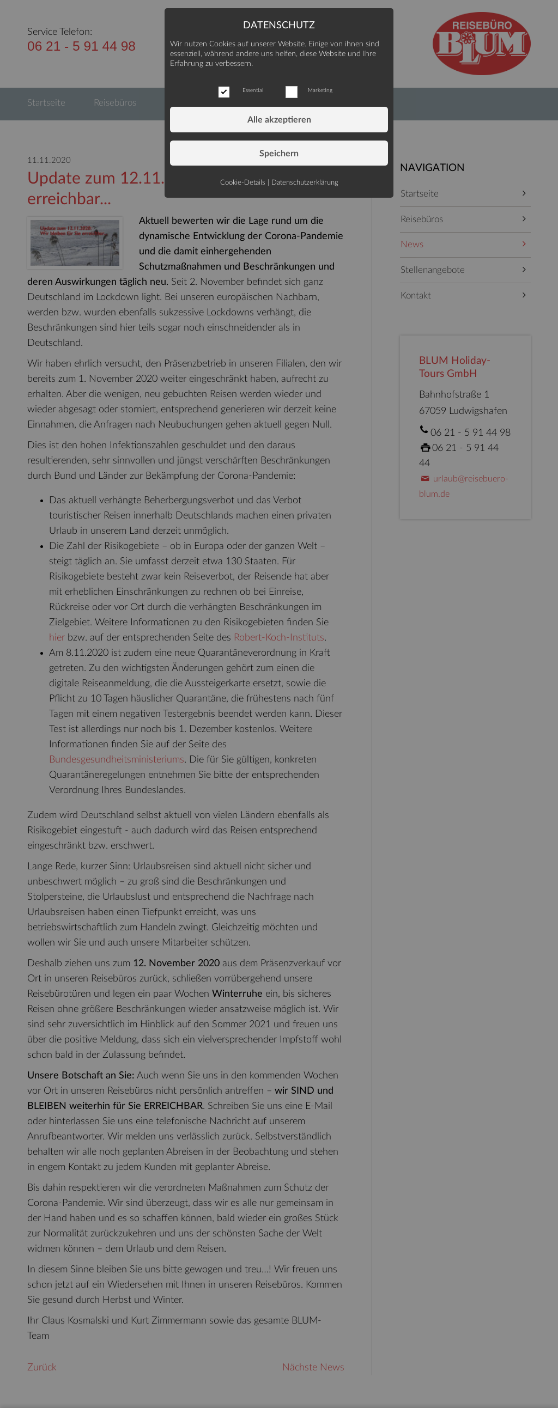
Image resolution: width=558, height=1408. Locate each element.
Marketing (320, 90)
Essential (252, 90)
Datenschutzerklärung (304, 182)
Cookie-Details (242, 182)
